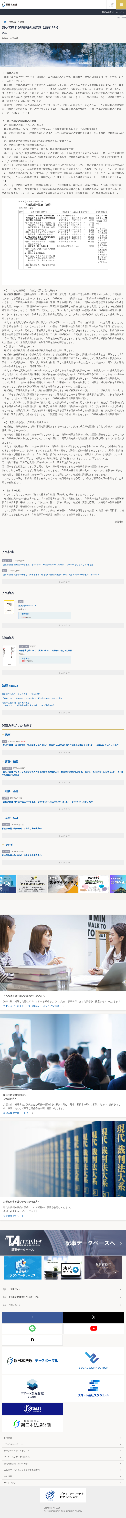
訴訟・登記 (11, 761)
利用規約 (8, 1438)
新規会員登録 (108, 12)
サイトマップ (10, 1483)
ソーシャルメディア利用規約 (17, 1457)
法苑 (10, 685)
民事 (7, 734)
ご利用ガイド (14, 1289)
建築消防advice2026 (27, 605)
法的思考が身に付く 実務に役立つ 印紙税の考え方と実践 (45, 650)
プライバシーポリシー (14, 1444)
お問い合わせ (14, 1305)
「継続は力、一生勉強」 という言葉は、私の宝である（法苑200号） (32, 698)
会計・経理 (11, 818)
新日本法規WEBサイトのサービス (24, 1297)
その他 (9, 844)
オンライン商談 (51, 1006)
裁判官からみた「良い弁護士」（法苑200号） (22, 694)
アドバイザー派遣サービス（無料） (21, 1006)
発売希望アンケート (13, 1216)
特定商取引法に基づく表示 (16, 1463)
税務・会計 (11, 791)
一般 (4, 22)
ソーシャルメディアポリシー (17, 1451)
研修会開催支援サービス (16, 1113)
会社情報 (8, 1476)
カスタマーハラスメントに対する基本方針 (22, 1470)
